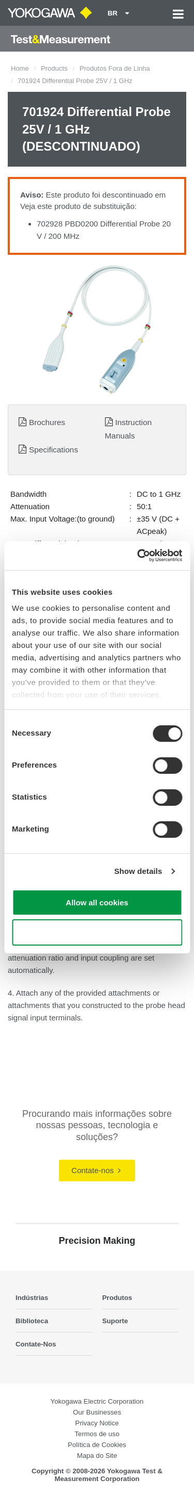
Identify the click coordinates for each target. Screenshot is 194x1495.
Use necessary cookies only (96, 932)
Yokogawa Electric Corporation (97, 1401)
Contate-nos (96, 1170)
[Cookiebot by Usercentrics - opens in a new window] (138, 555)
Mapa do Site (97, 1455)
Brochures (47, 422)
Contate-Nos (36, 1344)
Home (20, 68)
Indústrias (32, 1298)
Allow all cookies (97, 902)
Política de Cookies (97, 1445)
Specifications (53, 449)
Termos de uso (97, 1434)
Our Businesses (97, 1412)
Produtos (117, 1298)
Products (54, 68)
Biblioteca (32, 1321)
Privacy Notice (96, 1423)
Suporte (115, 1321)
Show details (138, 871)
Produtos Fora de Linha (115, 68)
